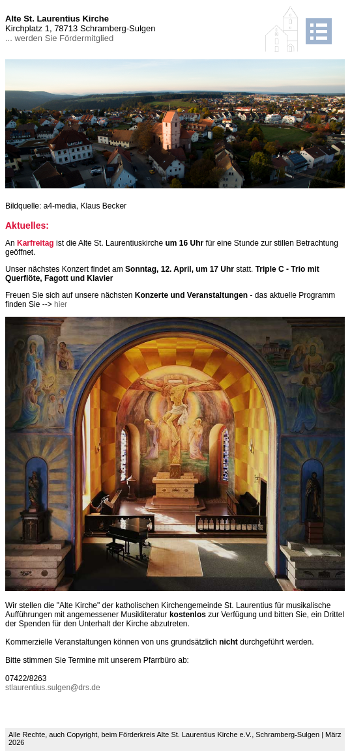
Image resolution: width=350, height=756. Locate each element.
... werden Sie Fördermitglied (59, 38)
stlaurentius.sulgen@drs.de (52, 687)
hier (60, 304)
